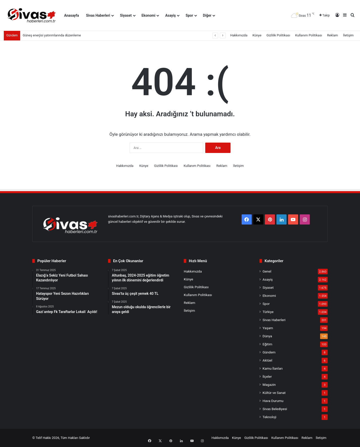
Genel (267, 271)
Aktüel (267, 360)
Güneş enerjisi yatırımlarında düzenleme (52, 35)
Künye (256, 35)
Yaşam (268, 328)
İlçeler (267, 376)
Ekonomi (149, 15)
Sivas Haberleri (98, 15)
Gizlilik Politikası (278, 35)
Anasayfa (71, 15)
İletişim (348, 35)
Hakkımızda (238, 35)
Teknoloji (269, 417)
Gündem (269, 352)
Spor (189, 15)
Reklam (332, 35)
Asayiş (170, 15)
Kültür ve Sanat (274, 393)
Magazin (269, 385)
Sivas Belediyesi (275, 409)
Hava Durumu (273, 401)
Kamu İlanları (273, 368)
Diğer (207, 15)
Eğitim (267, 344)
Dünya (267, 336)
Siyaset (126, 15)
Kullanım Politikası (308, 35)
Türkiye (268, 312)
